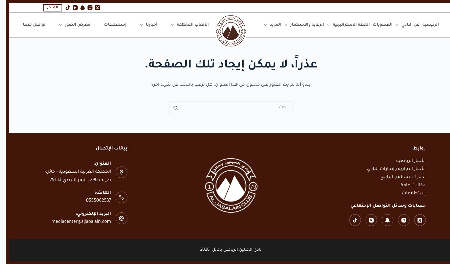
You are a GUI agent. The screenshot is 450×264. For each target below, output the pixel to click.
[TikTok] (61, 7)
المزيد (266, 25)
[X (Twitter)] (91, 7)
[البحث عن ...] (231, 108)
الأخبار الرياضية (405, 161)
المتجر (46, 7)
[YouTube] (69, 7)
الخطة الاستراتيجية (341, 25)
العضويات (377, 25)
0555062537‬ (92, 201)
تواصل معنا (28, 25)
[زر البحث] (169, 108)
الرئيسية (425, 25)
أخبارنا (142, 25)
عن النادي (401, 25)
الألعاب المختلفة (183, 25)
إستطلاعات (109, 25)
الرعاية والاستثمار (297, 25)
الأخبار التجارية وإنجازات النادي (390, 169)
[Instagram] (84, 7)
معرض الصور (68, 25)
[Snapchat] (76, 7)
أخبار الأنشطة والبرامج (397, 177)
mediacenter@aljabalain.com (75, 222)
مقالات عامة (407, 185)
